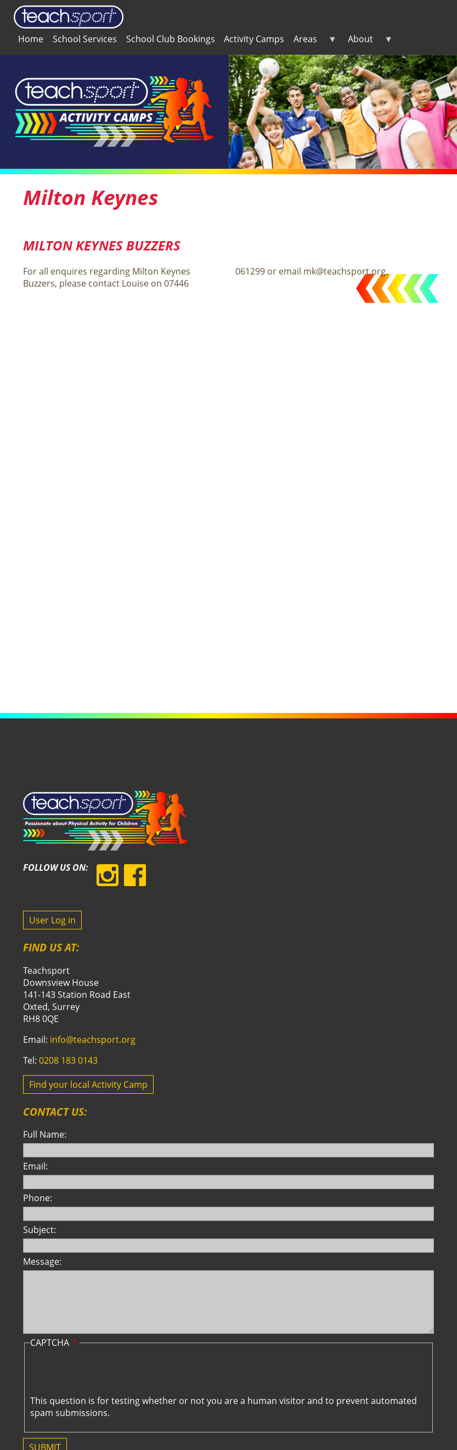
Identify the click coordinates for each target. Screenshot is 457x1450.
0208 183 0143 (68, 1060)
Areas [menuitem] (313, 41)
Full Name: (44, 1134)
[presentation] (113, 1373)
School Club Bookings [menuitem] (170, 39)
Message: (42, 1261)
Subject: (39, 1230)
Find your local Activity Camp (88, 1084)
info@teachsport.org (93, 1040)
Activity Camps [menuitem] (254, 39)
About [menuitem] (368, 41)
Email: (35, 1166)
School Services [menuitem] (85, 39)
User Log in (52, 920)
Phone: (37, 1198)
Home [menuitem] (30, 39)
